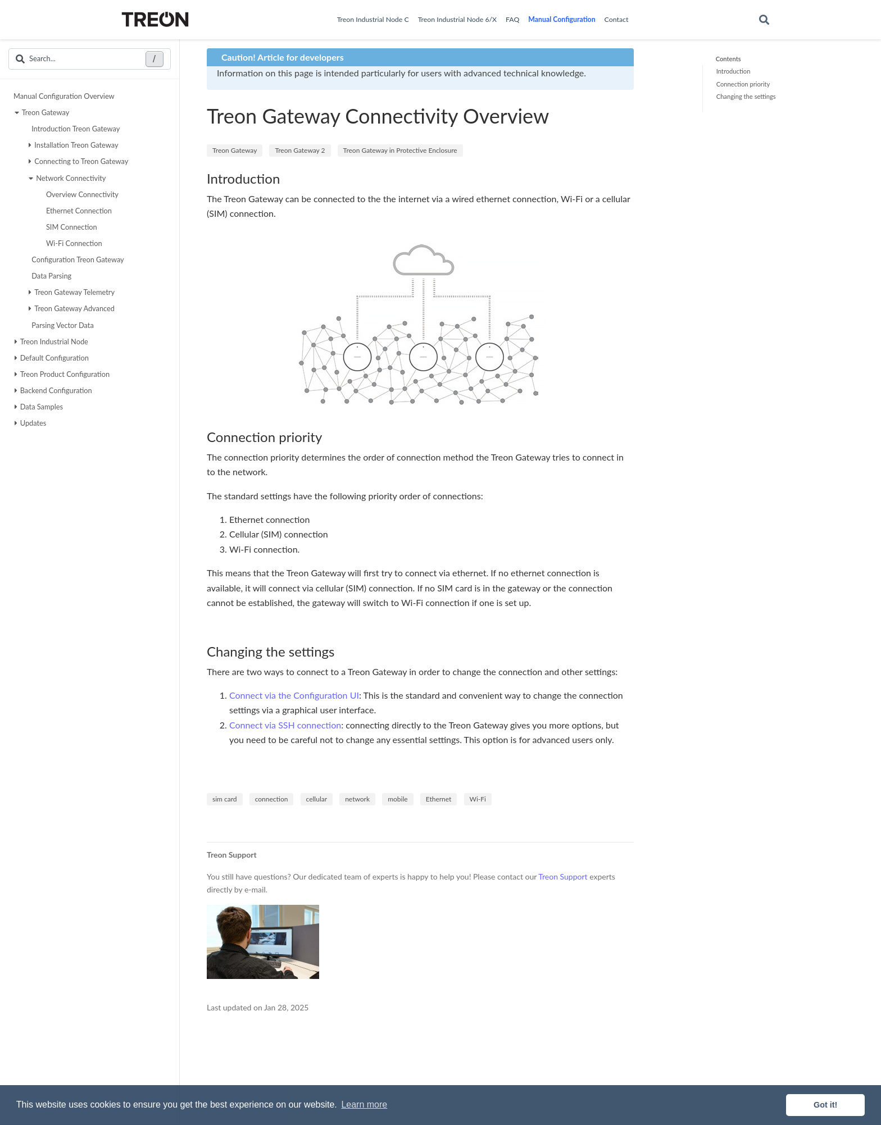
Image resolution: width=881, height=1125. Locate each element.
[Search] (764, 19)
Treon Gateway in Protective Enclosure (400, 150)
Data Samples (39, 406)
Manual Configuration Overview (64, 96)
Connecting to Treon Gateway (78, 161)
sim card (224, 799)
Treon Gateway (42, 112)
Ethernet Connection (77, 210)
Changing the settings (746, 96)
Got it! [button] (825, 1104)
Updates (31, 422)
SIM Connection (70, 226)
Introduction (733, 71)
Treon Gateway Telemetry (72, 292)
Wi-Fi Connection (72, 243)
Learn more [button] (364, 1104)
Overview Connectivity (81, 194)
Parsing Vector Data (61, 325)
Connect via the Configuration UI (294, 695)
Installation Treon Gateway (73, 144)
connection (271, 799)
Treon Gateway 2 (300, 150)
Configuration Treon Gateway (76, 259)
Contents (728, 58)
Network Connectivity (67, 178)
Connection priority (743, 84)
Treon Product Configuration (62, 374)
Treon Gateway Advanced (72, 308)
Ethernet (439, 799)
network (357, 799)
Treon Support (562, 876)
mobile (397, 799)
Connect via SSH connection (285, 724)
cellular (316, 799)
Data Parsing (50, 275)
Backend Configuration (53, 390)
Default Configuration (52, 357)
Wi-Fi (478, 799)
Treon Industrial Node (51, 341)
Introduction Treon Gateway (74, 128)
